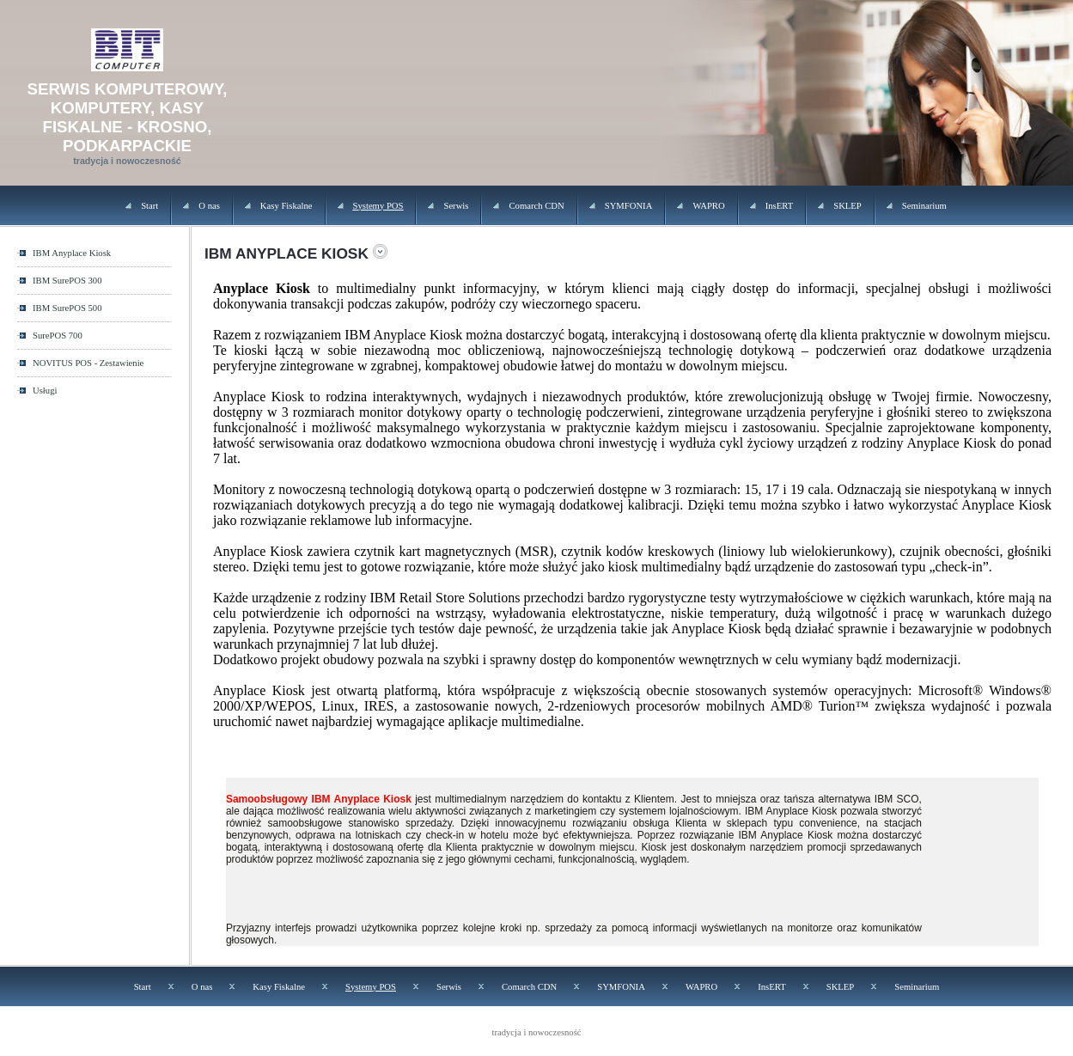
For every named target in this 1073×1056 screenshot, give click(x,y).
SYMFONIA (629, 206)
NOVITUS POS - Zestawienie (88, 363)
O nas (209, 206)
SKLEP (847, 206)
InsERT (779, 206)
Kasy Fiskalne (286, 206)
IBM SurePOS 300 (67, 280)
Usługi (45, 390)
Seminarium (924, 206)
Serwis (455, 206)
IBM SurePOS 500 (67, 308)
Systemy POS (378, 206)
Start (149, 206)
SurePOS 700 (57, 335)
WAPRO (708, 206)
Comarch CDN (536, 206)
